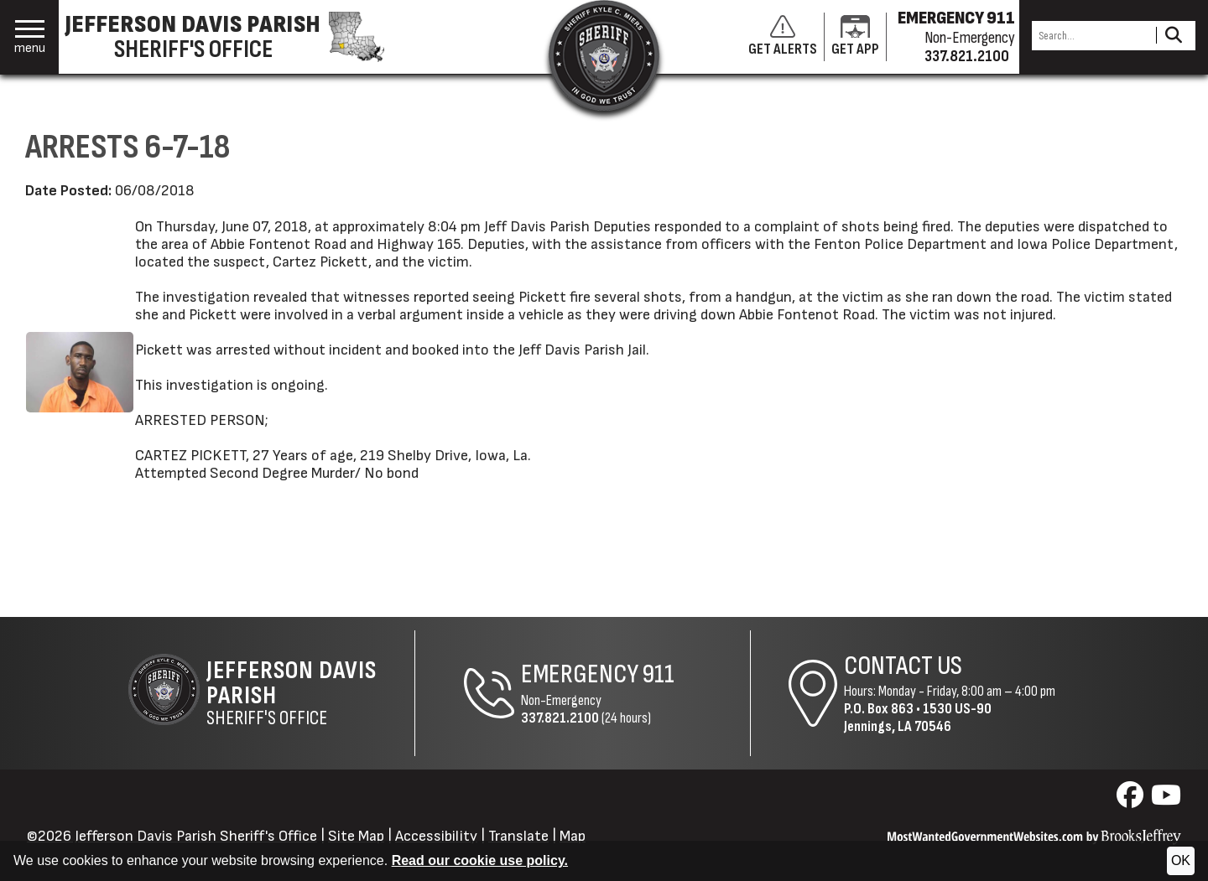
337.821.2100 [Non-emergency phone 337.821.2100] (966, 56)
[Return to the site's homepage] (604, 55)
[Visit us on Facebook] (1132, 800)
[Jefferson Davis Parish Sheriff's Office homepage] (233, 37)
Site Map (356, 836)
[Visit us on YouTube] (1166, 800)
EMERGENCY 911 (956, 18)
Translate (518, 836)
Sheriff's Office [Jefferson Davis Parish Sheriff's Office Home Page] (310, 693)
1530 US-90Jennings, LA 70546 (918, 717)
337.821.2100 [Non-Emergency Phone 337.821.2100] (560, 718)
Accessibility (436, 836)
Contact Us (903, 666)
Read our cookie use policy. (480, 860)
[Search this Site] (1091, 35)
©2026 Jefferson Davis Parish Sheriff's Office (172, 836)
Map (573, 836)
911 (658, 674)
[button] (29, 37)
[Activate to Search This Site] (1173, 35)
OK (1180, 860)
